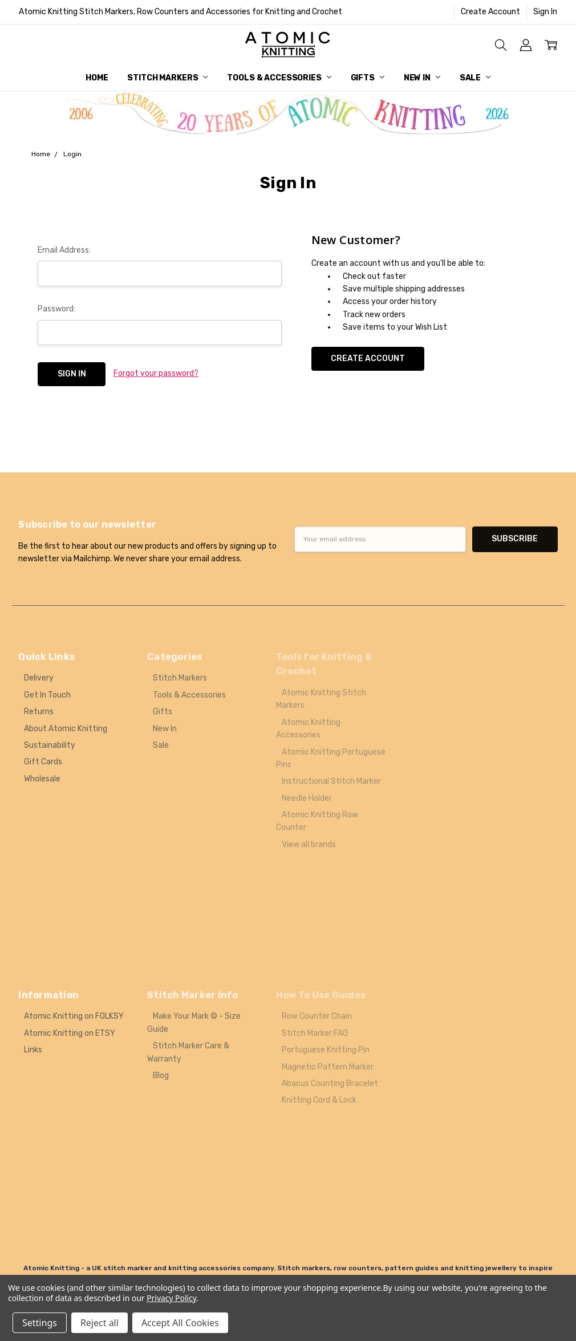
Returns (39, 711)
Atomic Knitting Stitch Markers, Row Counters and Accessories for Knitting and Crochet (180, 12)
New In (422, 78)
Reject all (99, 1322)
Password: (56, 309)
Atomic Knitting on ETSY (69, 1033)
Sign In (545, 12)
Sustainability (49, 745)
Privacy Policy (171, 1298)
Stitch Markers (167, 78)
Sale (475, 78)
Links (33, 1050)
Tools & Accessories (279, 78)
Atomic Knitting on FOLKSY (74, 1016)
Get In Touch (47, 695)
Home (97, 78)
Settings (39, 1322)
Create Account (490, 12)
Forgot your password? (155, 373)
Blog (161, 1075)
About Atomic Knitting (65, 729)
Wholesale (42, 779)
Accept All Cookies (180, 1322)
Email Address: (64, 250)
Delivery (39, 678)
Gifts (367, 78)
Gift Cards (43, 762)
